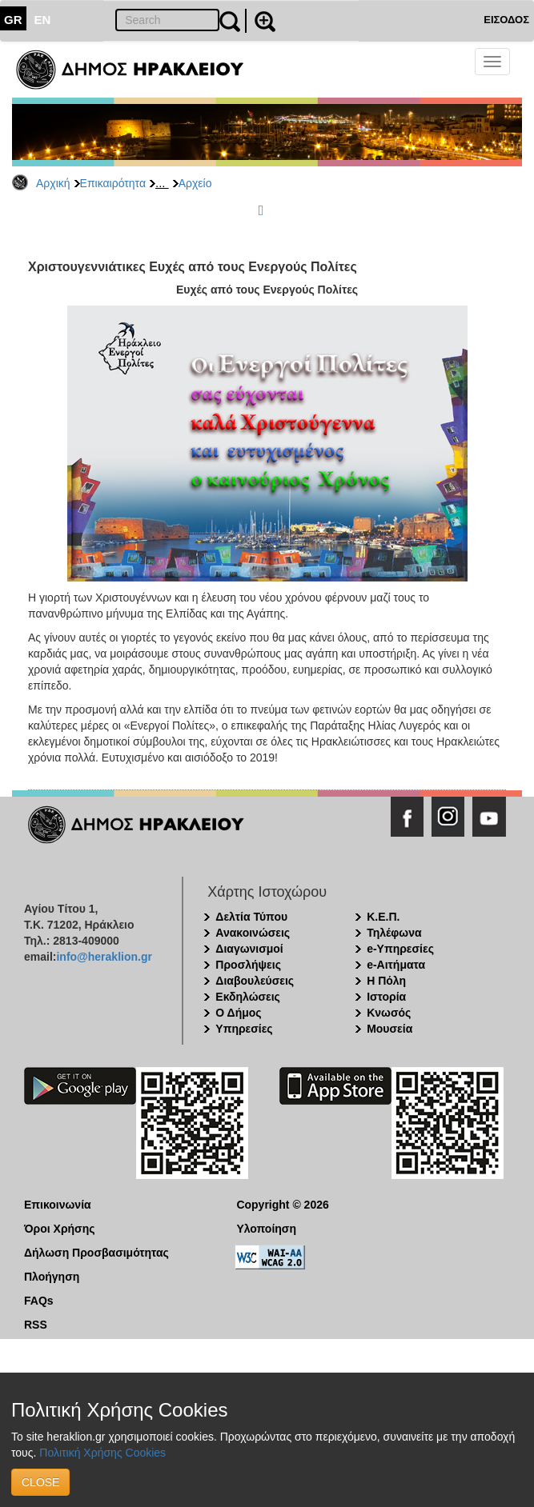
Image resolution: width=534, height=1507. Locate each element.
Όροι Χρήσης (59, 1228)
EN (42, 19)
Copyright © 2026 (282, 1204)
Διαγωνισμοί (249, 948)
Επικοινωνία (57, 1204)
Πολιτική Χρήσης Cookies (102, 1452)
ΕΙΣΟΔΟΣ (506, 20)
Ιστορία (386, 996)
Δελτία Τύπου (251, 916)
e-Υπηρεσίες (400, 948)
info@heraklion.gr (103, 956)
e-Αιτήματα (396, 964)
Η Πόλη (386, 980)
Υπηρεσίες (243, 1028)
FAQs (39, 1300)
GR (13, 19)
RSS (35, 1324)
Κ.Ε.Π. (383, 916)
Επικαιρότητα (113, 183)
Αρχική (53, 183)
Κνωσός (389, 1012)
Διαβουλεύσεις (254, 980)
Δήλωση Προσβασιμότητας (96, 1252)
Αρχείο (195, 183)
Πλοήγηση (51, 1276)
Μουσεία (389, 1028)
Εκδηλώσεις (247, 996)
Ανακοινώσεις (252, 932)
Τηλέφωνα (394, 932)
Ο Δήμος (238, 1012)
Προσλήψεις (248, 964)
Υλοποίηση (266, 1228)
